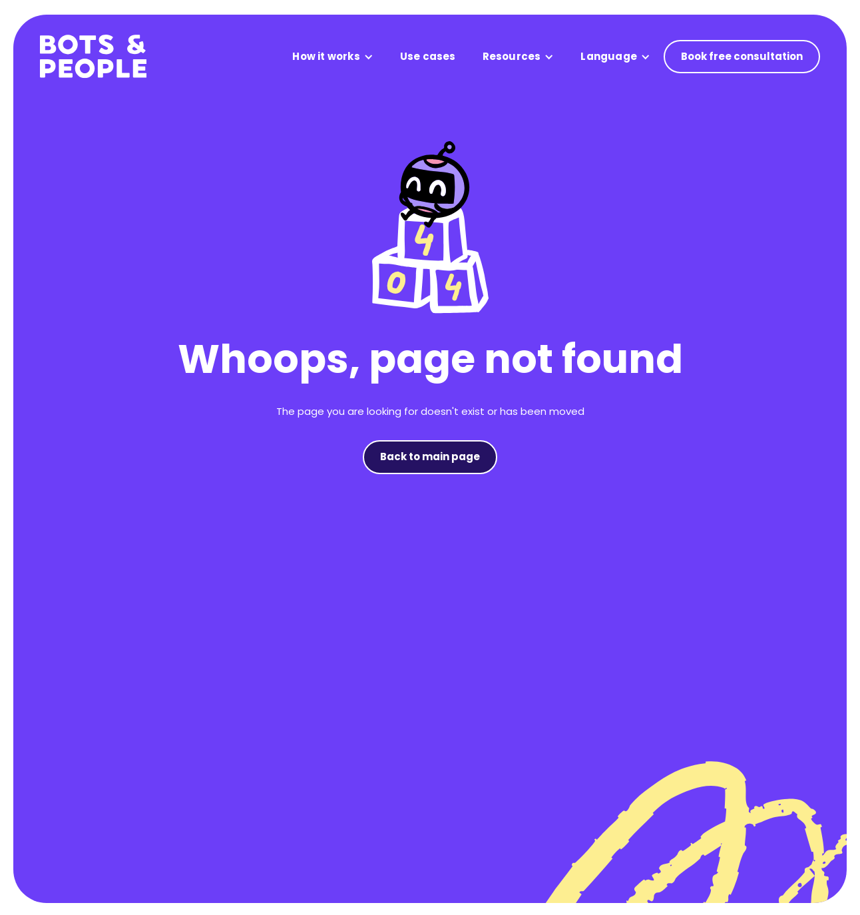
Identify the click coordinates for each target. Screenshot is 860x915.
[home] (93, 56)
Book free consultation (742, 56)
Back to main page (430, 456)
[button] (332, 57)
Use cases (428, 56)
